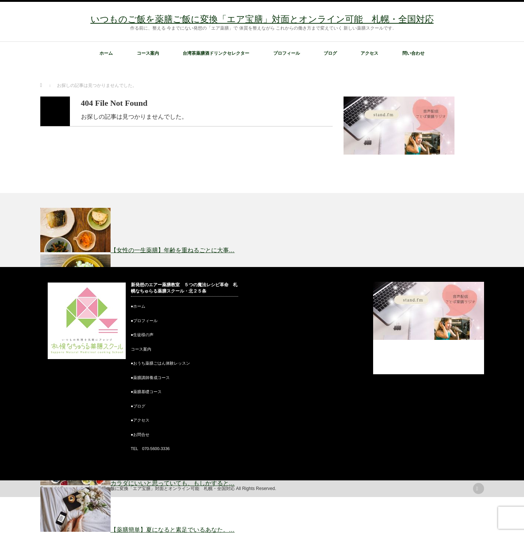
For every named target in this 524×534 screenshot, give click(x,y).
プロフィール (286, 53)
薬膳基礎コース (147, 391)
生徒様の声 (143, 334)
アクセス (369, 53)
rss (478, 488)
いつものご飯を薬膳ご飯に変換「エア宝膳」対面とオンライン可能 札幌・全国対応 (262, 19)
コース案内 (148, 53)
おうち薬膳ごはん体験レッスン (161, 363)
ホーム (106, 53)
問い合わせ (413, 53)
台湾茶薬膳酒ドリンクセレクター (216, 53)
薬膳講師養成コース (151, 377)
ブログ (330, 53)
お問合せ (141, 434)
